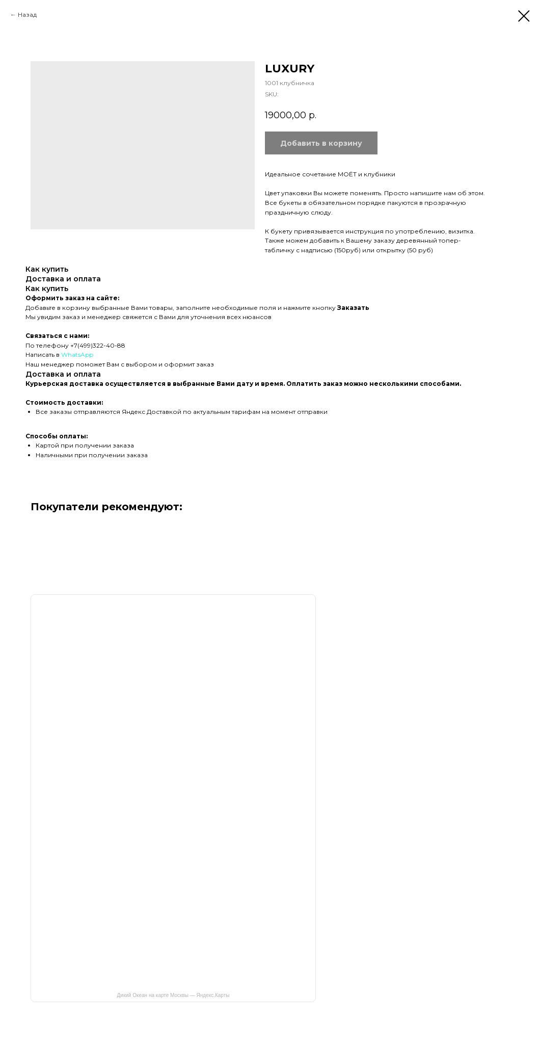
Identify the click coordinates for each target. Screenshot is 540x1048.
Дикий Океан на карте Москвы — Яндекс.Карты (173, 995)
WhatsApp (77, 354)
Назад (27, 14)
